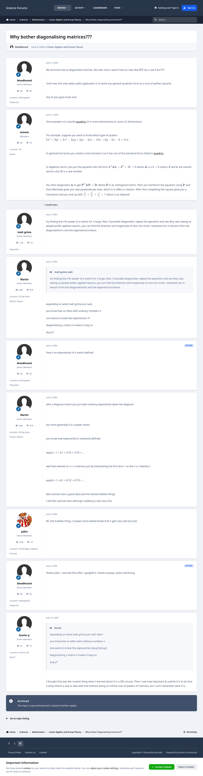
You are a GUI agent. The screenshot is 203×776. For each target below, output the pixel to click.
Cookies (43, 752)
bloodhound (21, 46)
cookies (27, 768)
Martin (24, 279)
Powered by (181, 752)
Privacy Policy (14, 752)
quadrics (81, 121)
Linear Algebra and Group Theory (65, 46)
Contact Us (30, 752)
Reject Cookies (186, 766)
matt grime (24, 232)
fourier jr (24, 635)
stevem (24, 132)
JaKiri (24, 531)
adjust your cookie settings (104, 768)
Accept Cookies (162, 766)
